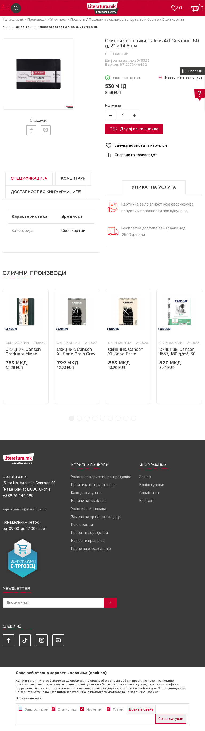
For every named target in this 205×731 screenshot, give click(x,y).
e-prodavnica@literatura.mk (24, 509)
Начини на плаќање (88, 501)
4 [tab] (94, 418)
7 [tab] (118, 418)
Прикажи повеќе (28, 698)
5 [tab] (102, 418)
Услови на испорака (88, 509)
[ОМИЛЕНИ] (174, 8)
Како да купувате (86, 493)
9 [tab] (133, 418)
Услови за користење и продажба (101, 477)
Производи (37, 20)
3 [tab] (87, 418)
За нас (145, 477)
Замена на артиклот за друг (96, 517)
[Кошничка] (195, 8)
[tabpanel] (26, 346)
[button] (153, 145)
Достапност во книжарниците (46, 192)
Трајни (118, 709)
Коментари (73, 178)
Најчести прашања (88, 541)
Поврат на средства (89, 533)
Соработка (149, 493)
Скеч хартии (173, 20)
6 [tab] (110, 418)
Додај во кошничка (139, 128)
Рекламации (82, 525)
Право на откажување (91, 549)
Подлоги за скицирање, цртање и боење (124, 20)
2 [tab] (79, 418)
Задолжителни (36, 709)
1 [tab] (71, 418)
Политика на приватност (93, 485)
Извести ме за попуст (183, 77)
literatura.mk (13, 20)
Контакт (147, 501)
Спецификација (29, 178)
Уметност (58, 20)
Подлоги (77, 20)
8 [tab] (125, 418)
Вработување (151, 485)
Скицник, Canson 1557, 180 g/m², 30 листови (177, 354)
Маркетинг (94, 709)
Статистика (67, 709)
